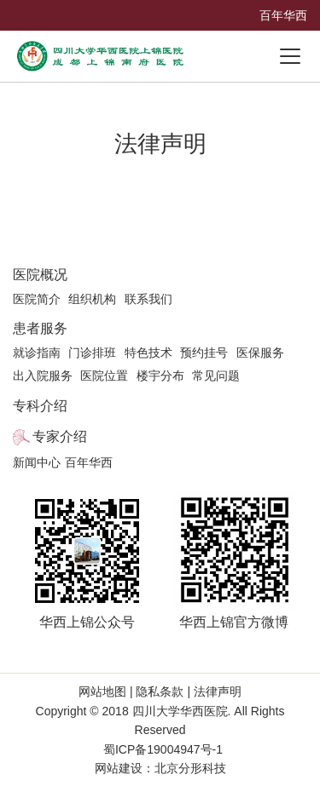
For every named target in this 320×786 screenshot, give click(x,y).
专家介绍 (59, 436)
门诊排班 (92, 352)
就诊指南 (37, 352)
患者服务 (40, 328)
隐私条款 (160, 691)
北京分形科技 (190, 768)
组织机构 (92, 299)
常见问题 (216, 375)
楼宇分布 (160, 375)
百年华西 (283, 15)
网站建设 (119, 768)
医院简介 (37, 299)
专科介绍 (40, 406)
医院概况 (40, 274)
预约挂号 (204, 352)
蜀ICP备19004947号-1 (163, 749)
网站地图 (104, 691)
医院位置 (104, 375)
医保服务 (260, 352)
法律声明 (215, 691)
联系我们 (148, 299)
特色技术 (148, 352)
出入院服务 (43, 375)
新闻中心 (37, 462)
